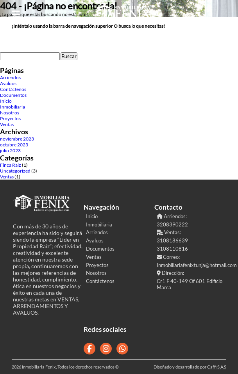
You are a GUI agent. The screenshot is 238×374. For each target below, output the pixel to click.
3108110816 (172, 249)
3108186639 (172, 240)
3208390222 (172, 224)
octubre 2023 (14, 145)
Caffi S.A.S (216, 366)
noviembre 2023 (17, 139)
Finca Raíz (10, 165)
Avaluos (8, 83)
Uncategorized (15, 171)
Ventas (7, 124)
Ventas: (169, 232)
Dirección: (170, 273)
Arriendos (10, 77)
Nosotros (9, 113)
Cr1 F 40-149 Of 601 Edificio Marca (189, 284)
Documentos (13, 95)
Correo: (168, 257)
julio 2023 (10, 150)
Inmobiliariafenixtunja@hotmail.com (191, 265)
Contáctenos (13, 89)
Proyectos (10, 118)
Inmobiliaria (12, 107)
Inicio (6, 101)
